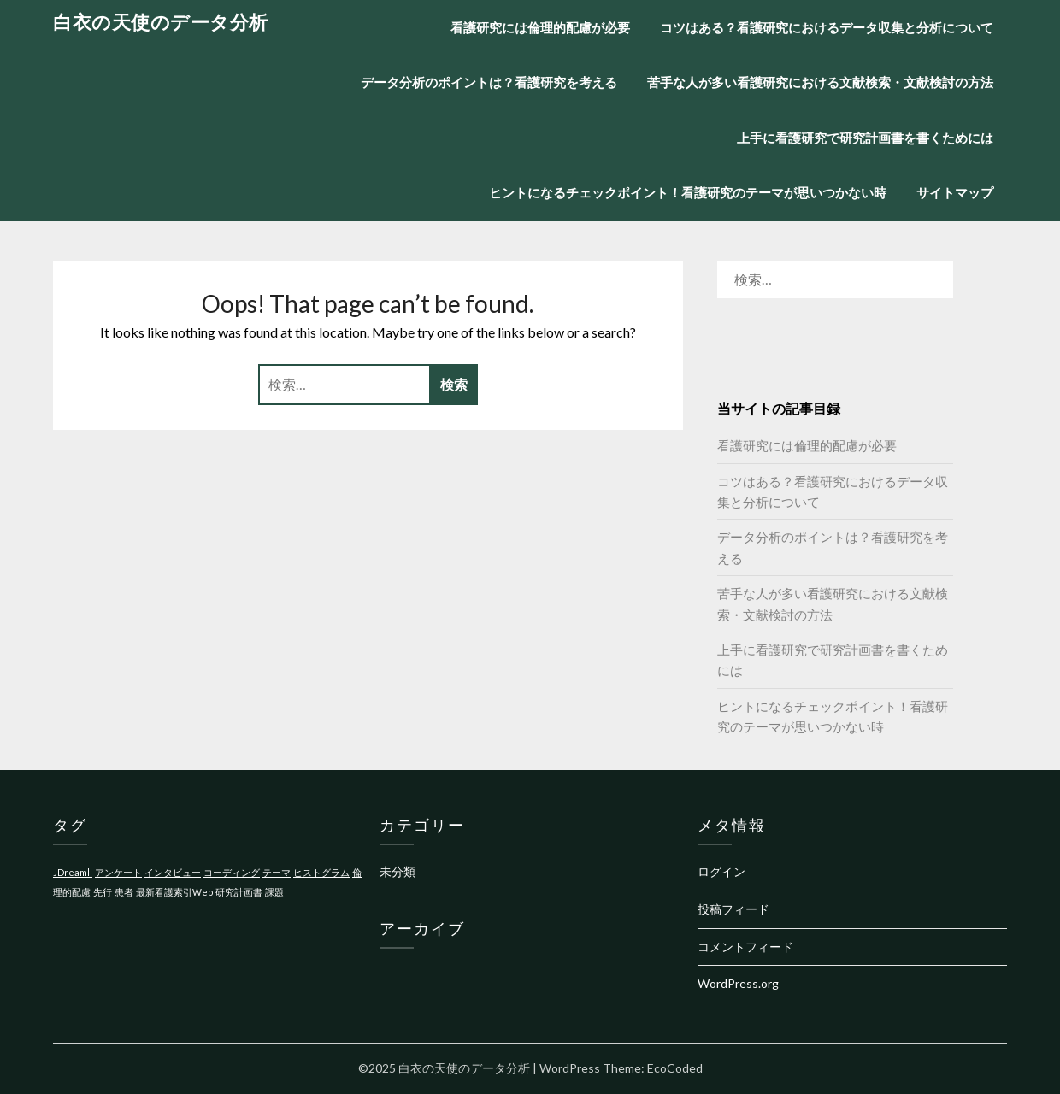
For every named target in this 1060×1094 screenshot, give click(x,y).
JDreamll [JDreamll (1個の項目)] (72, 872)
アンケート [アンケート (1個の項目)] (118, 872)
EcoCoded (675, 1068)
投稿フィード (733, 909)
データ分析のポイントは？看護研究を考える (489, 82)
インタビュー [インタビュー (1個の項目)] (172, 872)
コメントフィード (745, 946)
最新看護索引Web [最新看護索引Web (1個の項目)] (174, 891)
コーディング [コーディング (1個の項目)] (231, 872)
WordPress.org (738, 983)
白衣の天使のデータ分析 (160, 21)
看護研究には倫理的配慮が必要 (540, 27)
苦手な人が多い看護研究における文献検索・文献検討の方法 (820, 82)
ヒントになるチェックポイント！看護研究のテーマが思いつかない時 (687, 192)
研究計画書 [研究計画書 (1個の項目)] (238, 891)
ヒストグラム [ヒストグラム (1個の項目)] (321, 872)
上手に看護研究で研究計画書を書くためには (865, 137)
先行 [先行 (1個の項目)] (102, 891)
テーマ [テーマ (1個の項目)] (276, 872)
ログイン (721, 871)
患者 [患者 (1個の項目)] (124, 891)
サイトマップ (954, 192)
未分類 (397, 871)
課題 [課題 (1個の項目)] (274, 891)
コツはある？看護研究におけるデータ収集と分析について (826, 27)
